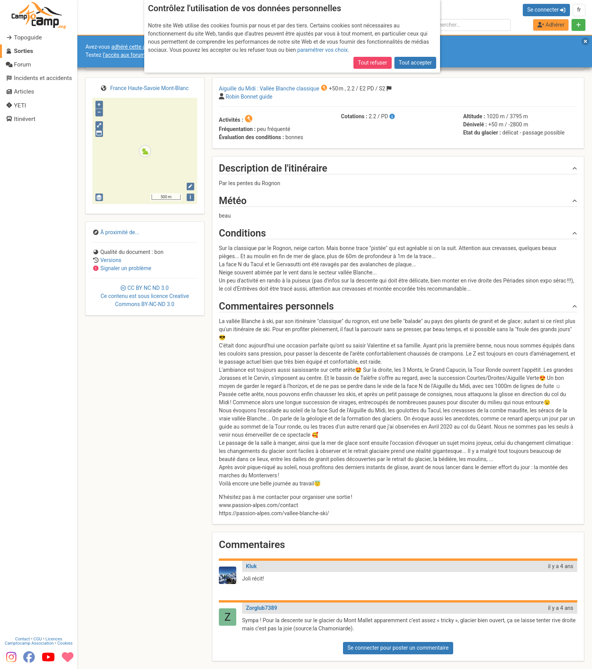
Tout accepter (415, 63)
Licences (54, 638)
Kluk (251, 566)
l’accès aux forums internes (136, 55)
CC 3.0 (145, 296)
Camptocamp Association (29, 642)
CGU (38, 638)
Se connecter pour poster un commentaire (398, 648)
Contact (22, 638)
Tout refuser (372, 63)
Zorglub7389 (261, 608)
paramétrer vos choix (322, 50)
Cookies (64, 642)
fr (579, 10)
